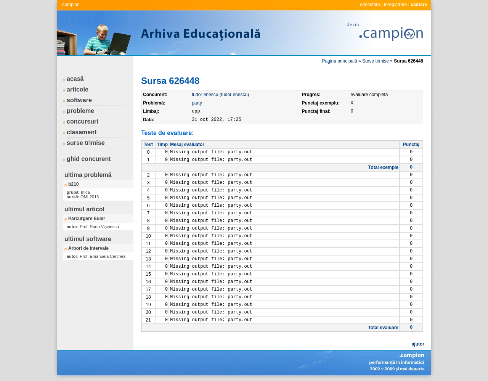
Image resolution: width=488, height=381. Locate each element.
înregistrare (395, 4)
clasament (81, 132)
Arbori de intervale (88, 248)
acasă (75, 79)
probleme (80, 111)
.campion (70, 4)
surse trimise (86, 143)
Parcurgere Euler (86, 218)
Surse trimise (375, 61)
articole (77, 89)
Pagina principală (339, 61)
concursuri (82, 121)
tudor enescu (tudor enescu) (220, 94)
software (79, 100)
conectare (370, 4)
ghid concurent (89, 159)
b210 (73, 184)
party (197, 103)
